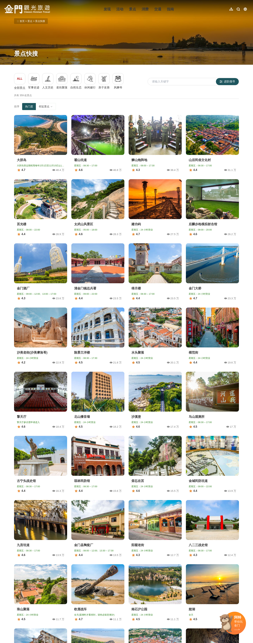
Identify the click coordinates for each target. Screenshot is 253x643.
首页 (22, 21)
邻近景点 (46, 106)
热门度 (29, 106)
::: (5, 2)
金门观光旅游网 (27, 9)
